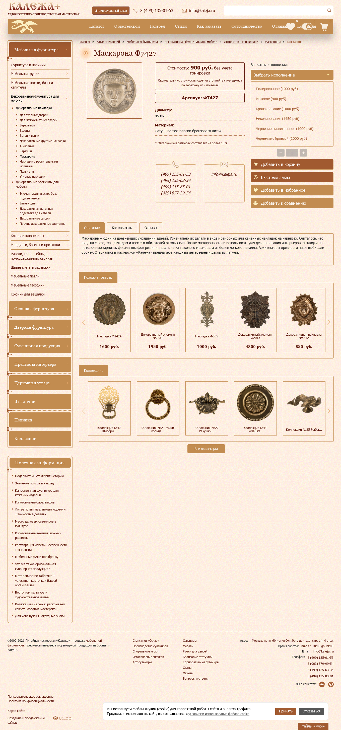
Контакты (268, 26)
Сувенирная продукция (37, 345)
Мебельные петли (25, 276)
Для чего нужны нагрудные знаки (39, 616)
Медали (188, 646)
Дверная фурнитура (34, 327)
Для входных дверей (34, 115)
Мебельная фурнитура (36, 49)
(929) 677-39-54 (175, 192)
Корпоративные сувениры (201, 662)
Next (328, 322)
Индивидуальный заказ (111, 10)
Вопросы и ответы (196, 678)
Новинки (23, 419)
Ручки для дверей (195, 651)
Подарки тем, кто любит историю (39, 476)
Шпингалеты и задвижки (31, 267)
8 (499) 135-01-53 (321, 657)
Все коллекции (206, 449)
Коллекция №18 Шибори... (109, 429)
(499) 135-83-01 (175, 186)
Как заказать (171, 26)
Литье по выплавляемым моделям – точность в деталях (40, 511)
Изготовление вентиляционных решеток (38, 535)
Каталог (59, 26)
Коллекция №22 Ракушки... (207, 429)
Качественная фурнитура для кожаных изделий (37, 492)
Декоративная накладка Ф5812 (304, 336)
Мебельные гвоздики (28, 285)
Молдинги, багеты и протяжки (35, 245)
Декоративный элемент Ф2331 (158, 336)
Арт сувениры (142, 662)
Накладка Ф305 (206, 336)
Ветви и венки (29, 135)
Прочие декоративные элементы (42, 223)
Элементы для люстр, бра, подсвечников (38, 196)
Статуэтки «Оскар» (146, 640)
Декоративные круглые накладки (43, 140)
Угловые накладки (32, 176)
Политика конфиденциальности (30, 701)
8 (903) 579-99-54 (321, 663)
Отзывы (241, 26)
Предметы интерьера (35, 364)
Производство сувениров (150, 646)
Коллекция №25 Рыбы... (304, 429)
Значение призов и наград (34, 483)
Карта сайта (16, 710)
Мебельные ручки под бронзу (36, 557)
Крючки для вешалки (28, 294)
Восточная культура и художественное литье (32, 594)
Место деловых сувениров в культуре (35, 523)
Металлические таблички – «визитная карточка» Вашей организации (36, 580)
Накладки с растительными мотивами (39, 164)
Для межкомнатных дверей (39, 120)
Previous (83, 322)
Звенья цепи (28, 203)
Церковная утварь (32, 382)
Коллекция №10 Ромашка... (255, 429)
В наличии (25, 401)
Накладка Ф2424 (109, 336)
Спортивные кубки (146, 651)
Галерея (119, 26)
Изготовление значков (148, 657)
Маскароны (27, 156)
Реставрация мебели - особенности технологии (41, 547)
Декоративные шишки (35, 218)
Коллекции (25, 438)
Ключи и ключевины (27, 236)
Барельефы (27, 125)
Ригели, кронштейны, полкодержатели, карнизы (32, 256)
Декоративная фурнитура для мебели (35, 98)
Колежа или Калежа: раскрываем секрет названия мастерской (40, 606)
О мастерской (89, 26)
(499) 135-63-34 (175, 180)
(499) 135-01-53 (175, 174)
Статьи (187, 667)
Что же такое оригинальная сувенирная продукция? (35, 566)
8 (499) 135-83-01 (321, 676)
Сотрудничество (209, 26)
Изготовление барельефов (35, 502)
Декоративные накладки (34, 108)
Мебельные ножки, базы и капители (32, 85)
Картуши (26, 151)
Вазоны (25, 130)
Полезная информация (40, 462)
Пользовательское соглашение (29, 696)
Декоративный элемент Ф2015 (255, 336)
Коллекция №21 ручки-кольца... (158, 429)
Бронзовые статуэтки (198, 657)
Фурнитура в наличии (28, 65)
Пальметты (27, 171)
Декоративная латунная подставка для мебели (36, 211)
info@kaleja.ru (224, 174)
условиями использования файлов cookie (221, 713)
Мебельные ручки (25, 73)
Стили (143, 26)
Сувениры (189, 640)
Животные (27, 146)
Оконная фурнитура (34, 308)
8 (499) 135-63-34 (321, 670)
